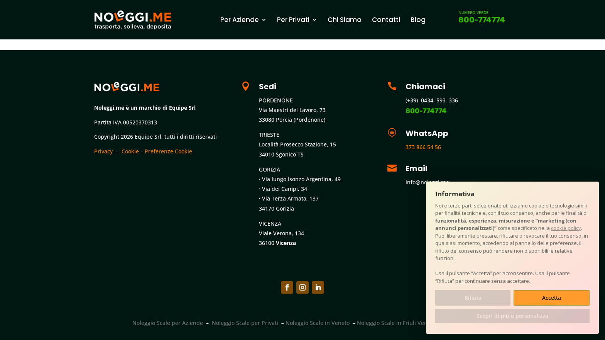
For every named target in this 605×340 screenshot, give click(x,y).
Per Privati (293, 19)
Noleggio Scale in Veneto (318, 322)
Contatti (386, 19)
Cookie (130, 151)
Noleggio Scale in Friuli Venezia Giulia (406, 322)
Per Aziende (239, 19)
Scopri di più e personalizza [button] (512, 316)
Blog (418, 19)
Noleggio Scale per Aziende (167, 322)
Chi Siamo (345, 19)
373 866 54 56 (423, 147)
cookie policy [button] (566, 227)
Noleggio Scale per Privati (245, 322)
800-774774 (481, 19)
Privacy (103, 151)
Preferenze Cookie (168, 151)
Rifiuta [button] (473, 297)
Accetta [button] (551, 297)
